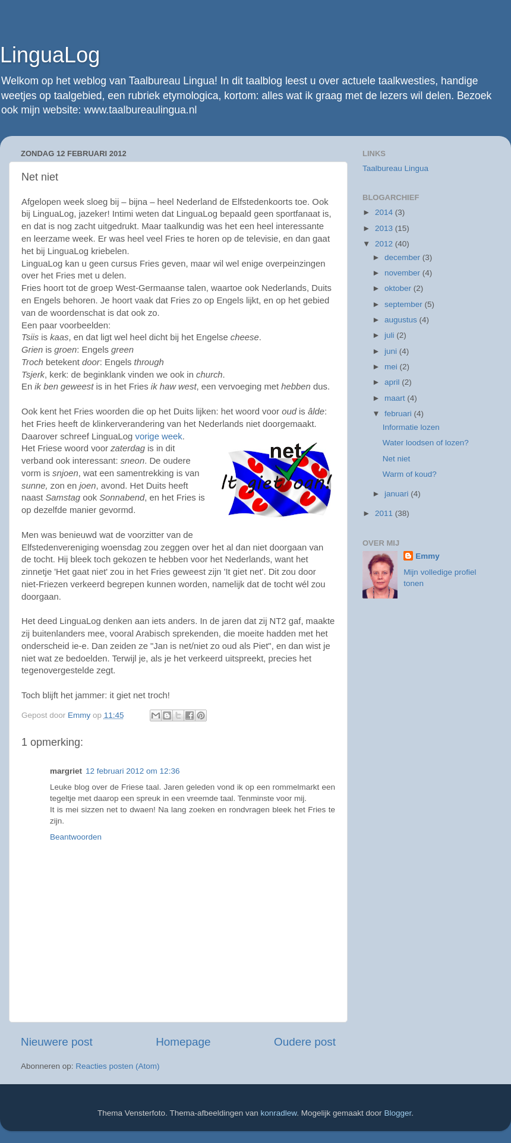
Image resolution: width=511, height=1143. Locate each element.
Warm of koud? (410, 474)
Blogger (397, 1113)
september (404, 304)
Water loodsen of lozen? (426, 442)
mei (392, 366)
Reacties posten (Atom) (117, 1066)
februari (399, 413)
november (403, 272)
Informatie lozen (411, 427)
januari (397, 493)
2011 (385, 513)
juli (390, 335)
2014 (385, 212)
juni (391, 351)
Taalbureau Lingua (395, 168)
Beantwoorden (76, 836)
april (393, 382)
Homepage (183, 1042)
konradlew (279, 1113)
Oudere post (305, 1042)
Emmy (427, 556)
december (403, 257)
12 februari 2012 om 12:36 (132, 771)
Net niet (397, 458)
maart (395, 398)
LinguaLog (50, 55)
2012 (385, 243)
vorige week (158, 436)
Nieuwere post (57, 1042)
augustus (401, 319)
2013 (385, 228)
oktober (399, 288)
